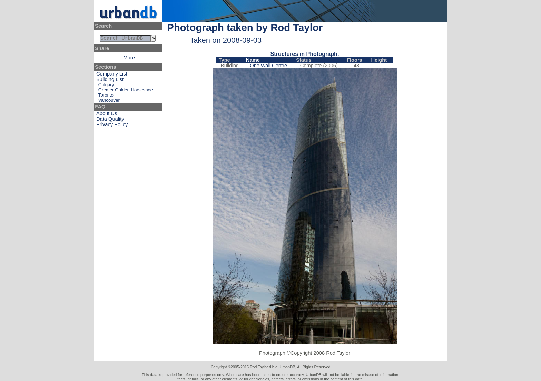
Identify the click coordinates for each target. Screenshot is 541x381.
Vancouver (109, 101)
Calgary (106, 86)
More (129, 59)
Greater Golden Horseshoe (125, 91)
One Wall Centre (268, 65)
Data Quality (110, 120)
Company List (111, 75)
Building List (110, 80)
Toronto (106, 96)
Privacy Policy (112, 126)
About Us (106, 115)
